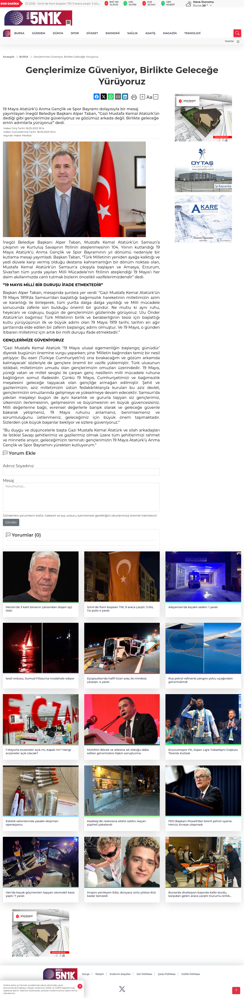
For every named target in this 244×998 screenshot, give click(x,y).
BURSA (19, 33)
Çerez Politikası (167, 974)
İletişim (99, 974)
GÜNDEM (38, 33)
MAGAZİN (170, 33)
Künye (85, 974)
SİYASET (92, 33)
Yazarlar (229, 41)
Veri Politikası (144, 974)
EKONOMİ (113, 33)
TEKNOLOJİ (192, 33)
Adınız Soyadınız (18, 466)
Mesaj (8, 480)
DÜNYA (58, 33)
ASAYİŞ (150, 33)
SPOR (75, 33)
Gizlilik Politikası (190, 974)
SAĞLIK (132, 33)
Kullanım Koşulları (120, 974)
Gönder (11, 522)
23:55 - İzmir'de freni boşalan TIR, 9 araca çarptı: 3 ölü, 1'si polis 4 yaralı (62, 3)
